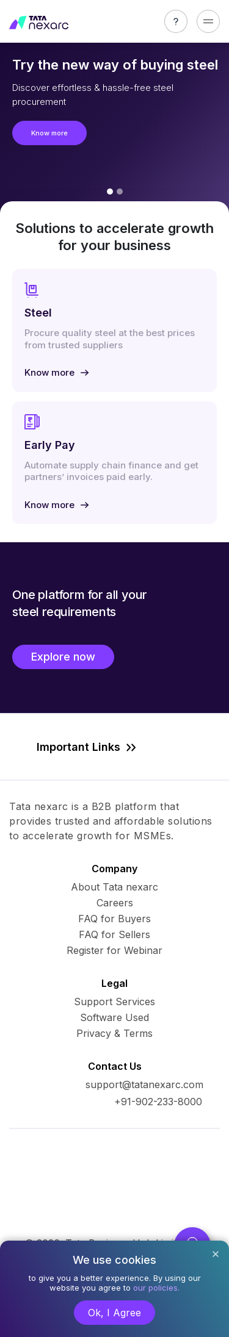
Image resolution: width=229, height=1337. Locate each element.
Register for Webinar (114, 950)
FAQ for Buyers (114, 918)
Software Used (114, 1017)
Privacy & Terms (114, 1033)
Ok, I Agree (114, 1313)
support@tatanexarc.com (144, 1084)
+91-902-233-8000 (158, 1101)
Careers (114, 903)
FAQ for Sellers (114, 934)
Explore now (63, 656)
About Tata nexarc (114, 887)
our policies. (156, 1287)
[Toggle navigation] (208, 21)
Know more (49, 133)
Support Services (114, 1001)
